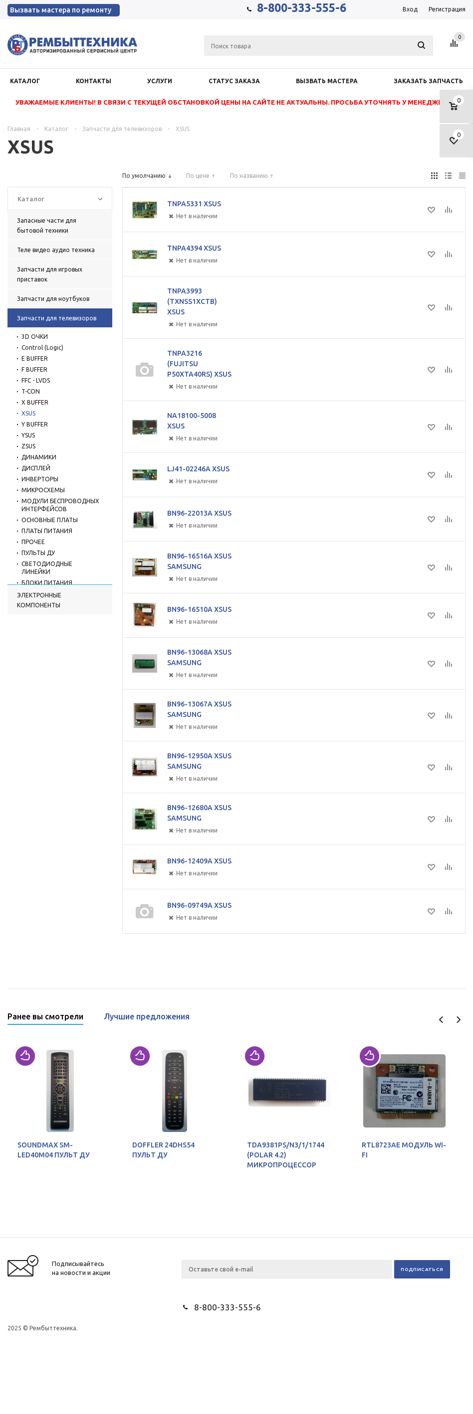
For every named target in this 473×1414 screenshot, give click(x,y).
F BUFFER (34, 369)
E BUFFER (34, 358)
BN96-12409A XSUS (199, 861)
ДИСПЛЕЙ (35, 468)
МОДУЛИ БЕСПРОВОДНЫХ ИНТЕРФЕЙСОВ (60, 505)
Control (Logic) (42, 347)
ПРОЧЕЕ (33, 542)
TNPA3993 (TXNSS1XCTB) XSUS (192, 301)
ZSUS (28, 446)
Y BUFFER (34, 424)
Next (458, 1019)
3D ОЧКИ (34, 336)
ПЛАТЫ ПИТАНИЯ (46, 531)
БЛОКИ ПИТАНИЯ (46, 582)
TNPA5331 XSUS (194, 204)
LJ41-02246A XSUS (198, 469)
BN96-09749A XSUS (199, 905)
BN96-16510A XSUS (199, 609)
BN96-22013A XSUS (199, 513)
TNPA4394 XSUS (194, 248)
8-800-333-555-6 (301, 7)
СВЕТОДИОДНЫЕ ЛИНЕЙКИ (46, 568)
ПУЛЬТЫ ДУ (38, 553)
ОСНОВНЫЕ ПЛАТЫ (49, 520)
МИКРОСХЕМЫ (43, 490)
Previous (441, 1019)
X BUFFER (34, 402)
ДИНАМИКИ (38, 457)
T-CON (30, 391)
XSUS (28, 413)
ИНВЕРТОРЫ (39, 479)
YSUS (28, 435)
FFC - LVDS (35, 380)
